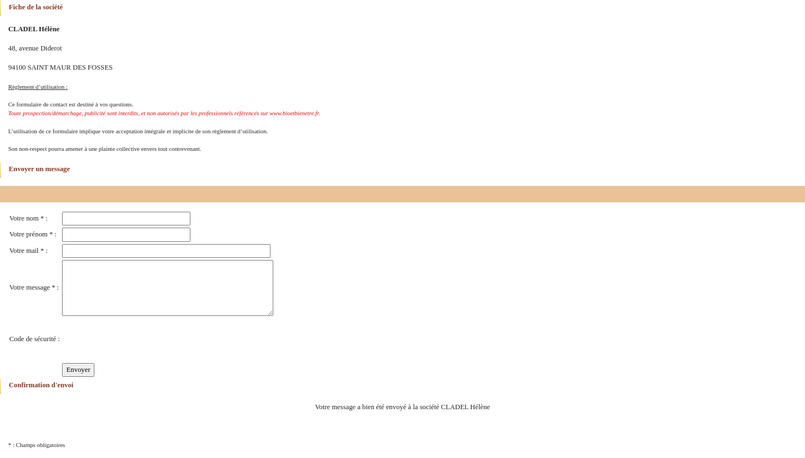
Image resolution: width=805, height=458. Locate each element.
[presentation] (145, 339)
